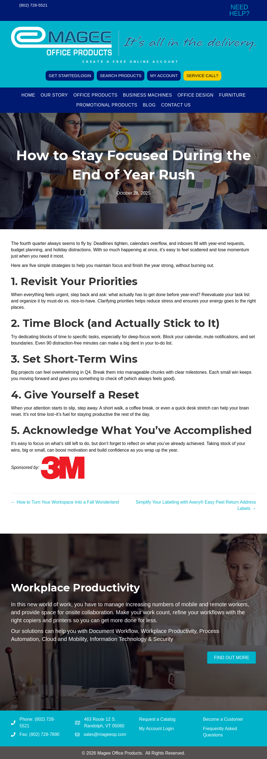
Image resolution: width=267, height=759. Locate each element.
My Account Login (156, 728)
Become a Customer (223, 719)
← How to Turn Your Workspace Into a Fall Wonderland (65, 502)
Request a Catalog (157, 719)
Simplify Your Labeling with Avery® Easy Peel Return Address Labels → (196, 505)
